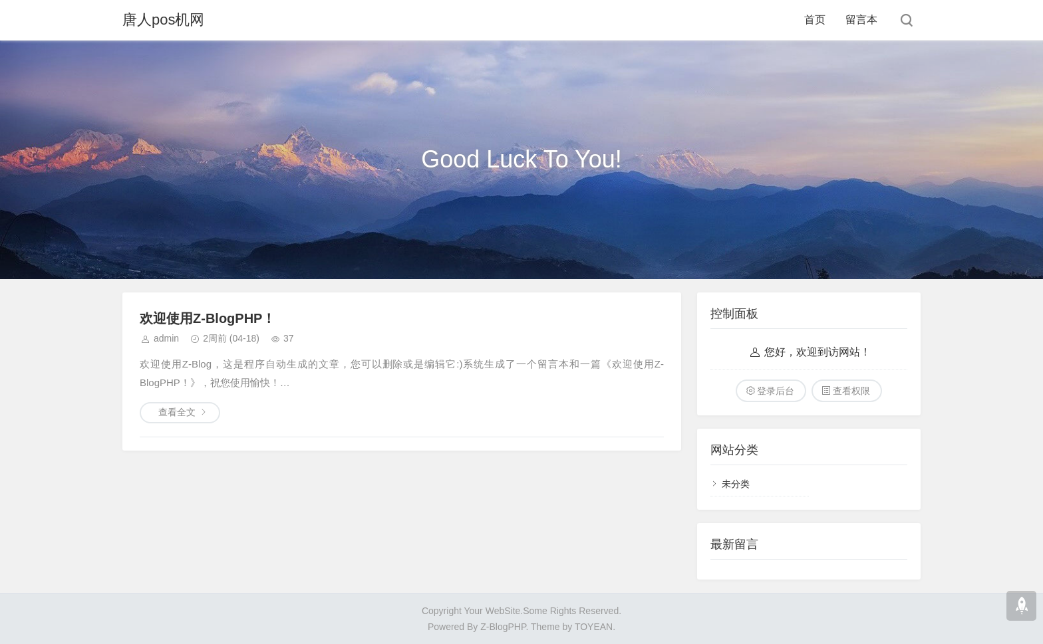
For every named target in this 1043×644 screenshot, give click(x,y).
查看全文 (177, 412)
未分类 (736, 484)
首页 (814, 19)
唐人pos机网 (163, 19)
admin (166, 338)
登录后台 (775, 390)
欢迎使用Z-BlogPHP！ (207, 318)
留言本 (861, 19)
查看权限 (851, 390)
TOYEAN (594, 626)
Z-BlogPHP (502, 626)
